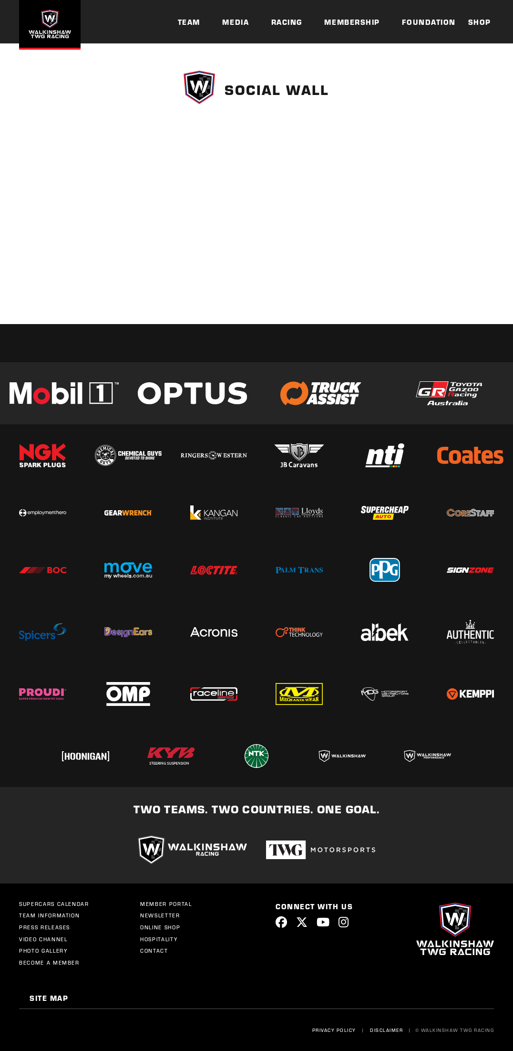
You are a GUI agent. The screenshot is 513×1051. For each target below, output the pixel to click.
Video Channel (43, 939)
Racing (286, 22)
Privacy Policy (332, 1030)
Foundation (428, 22)
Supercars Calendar (54, 904)
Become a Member (49, 962)
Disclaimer (384, 1030)
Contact (154, 950)
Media (235, 22)
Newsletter (160, 915)
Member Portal (166, 904)
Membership (352, 22)
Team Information (49, 915)
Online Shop (160, 927)
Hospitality (158, 939)
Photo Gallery (43, 950)
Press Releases (44, 927)
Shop (479, 22)
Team (189, 22)
